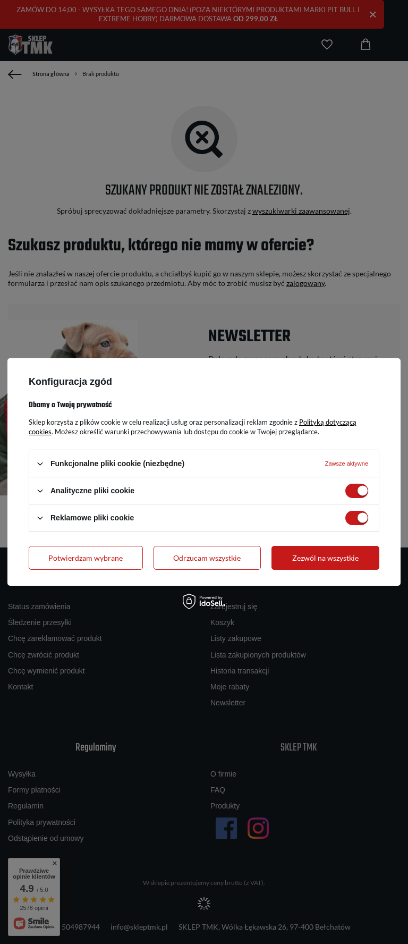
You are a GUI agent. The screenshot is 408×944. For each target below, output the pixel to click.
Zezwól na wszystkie (325, 557)
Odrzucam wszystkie (207, 557)
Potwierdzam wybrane (85, 557)
